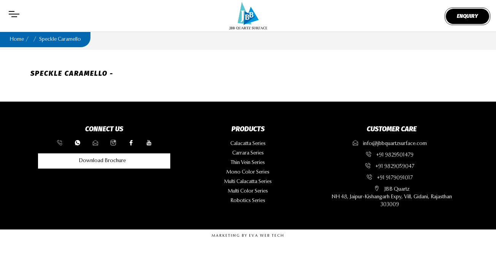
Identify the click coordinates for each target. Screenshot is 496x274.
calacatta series (248, 144)
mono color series (247, 172)
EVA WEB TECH (266, 236)
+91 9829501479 (395, 155)
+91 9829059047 (395, 166)
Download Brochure (102, 161)
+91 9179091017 (395, 178)
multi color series (248, 191)
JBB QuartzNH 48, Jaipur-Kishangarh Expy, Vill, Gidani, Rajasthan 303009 (391, 197)
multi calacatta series (248, 182)
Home (17, 39)
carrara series (248, 153)
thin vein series (248, 163)
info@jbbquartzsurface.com (390, 144)
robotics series (247, 201)
